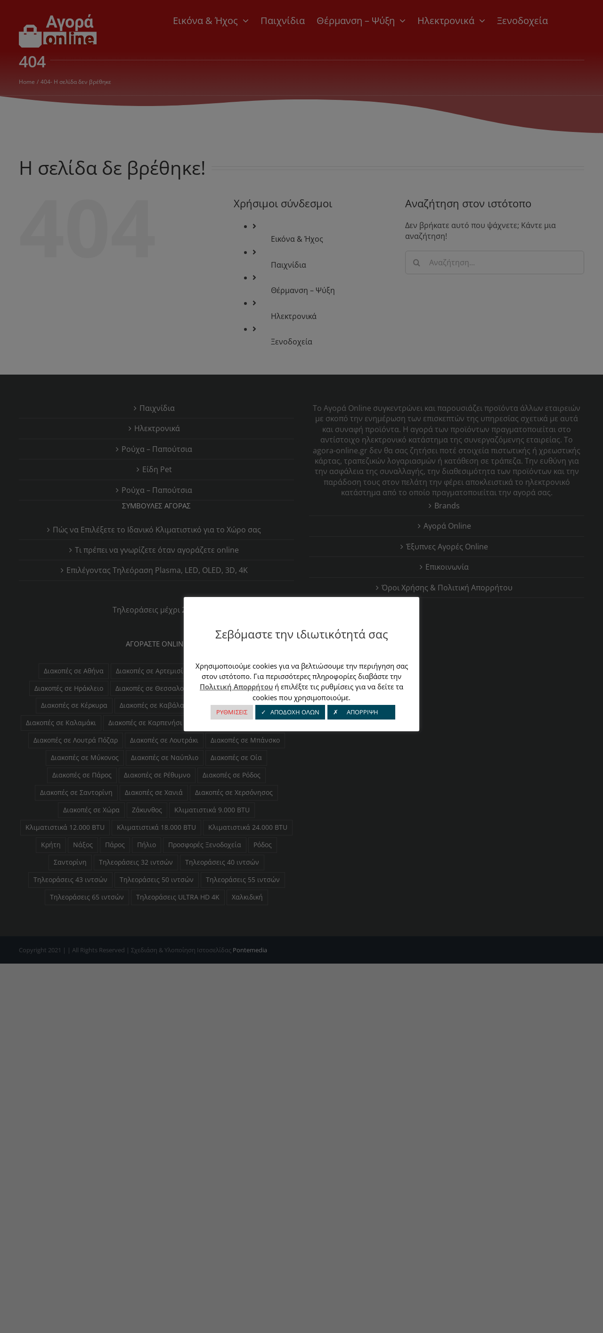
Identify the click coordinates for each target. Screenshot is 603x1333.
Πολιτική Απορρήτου (236, 686)
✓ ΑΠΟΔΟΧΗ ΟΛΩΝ (290, 712)
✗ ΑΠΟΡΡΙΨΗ (361, 712)
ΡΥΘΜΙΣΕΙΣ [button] (231, 712)
